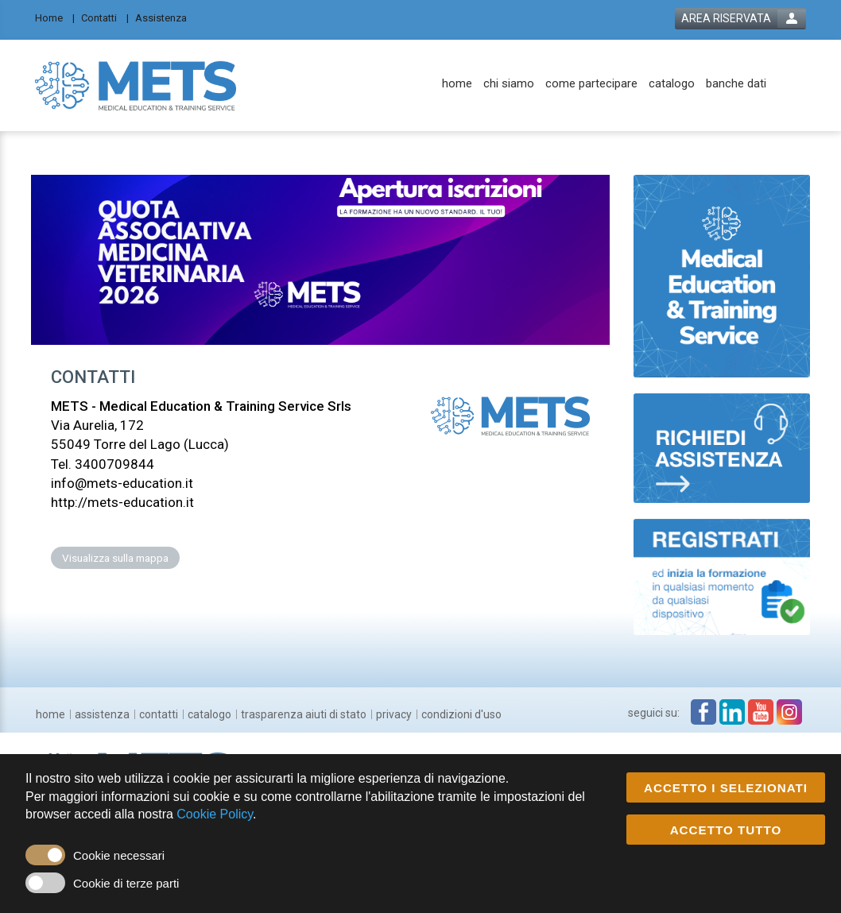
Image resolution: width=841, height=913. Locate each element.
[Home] (55, 17)
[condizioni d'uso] (461, 714)
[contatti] (158, 714)
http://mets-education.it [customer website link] (122, 502)
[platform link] (135, 85)
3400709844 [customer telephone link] (114, 464)
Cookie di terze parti (126, 884)
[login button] (740, 18)
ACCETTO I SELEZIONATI (726, 788)
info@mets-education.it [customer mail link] (122, 483)
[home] (457, 83)
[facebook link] (703, 712)
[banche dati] (736, 83)
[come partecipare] (591, 83)
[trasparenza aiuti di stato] (303, 714)
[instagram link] (789, 712)
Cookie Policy (214, 815)
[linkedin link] (732, 712)
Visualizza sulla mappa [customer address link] (115, 557)
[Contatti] (105, 17)
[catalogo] (672, 83)
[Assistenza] (165, 17)
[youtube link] (760, 712)
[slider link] (722, 275)
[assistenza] (102, 714)
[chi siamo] (508, 83)
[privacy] (394, 714)
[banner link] (320, 260)
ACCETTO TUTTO (726, 831)
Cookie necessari (119, 856)
